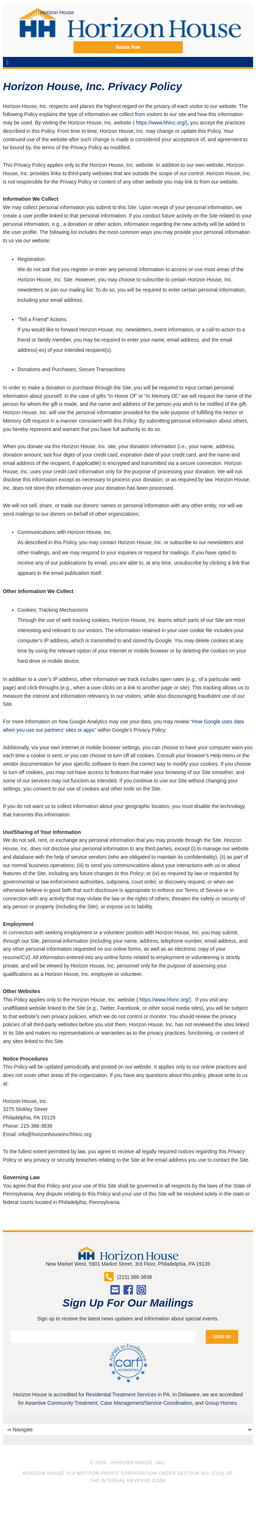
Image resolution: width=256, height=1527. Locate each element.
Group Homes (221, 1403)
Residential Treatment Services (121, 1394)
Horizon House (23, 23)
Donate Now (128, 47)
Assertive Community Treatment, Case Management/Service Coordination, (109, 1403)
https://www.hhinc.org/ (161, 123)
